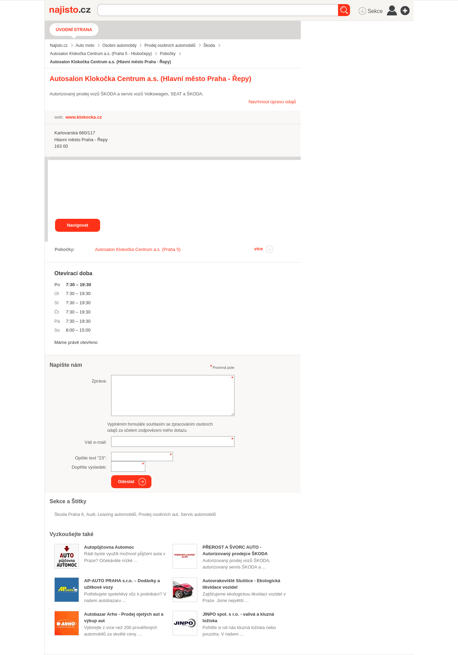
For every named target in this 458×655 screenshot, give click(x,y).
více (258, 248)
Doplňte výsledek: (89, 467)
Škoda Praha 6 (69, 514)
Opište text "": (91, 457)
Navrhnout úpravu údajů (272, 101)
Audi (90, 514)
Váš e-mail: (95, 442)
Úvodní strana (74, 29)
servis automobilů (198, 514)
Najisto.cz (73, 10)
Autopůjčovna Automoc (109, 547)
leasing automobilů (117, 514)
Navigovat (77, 225)
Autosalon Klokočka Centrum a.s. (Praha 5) (137, 249)
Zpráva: (99, 381)
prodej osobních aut (158, 514)
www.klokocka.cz (83, 117)
